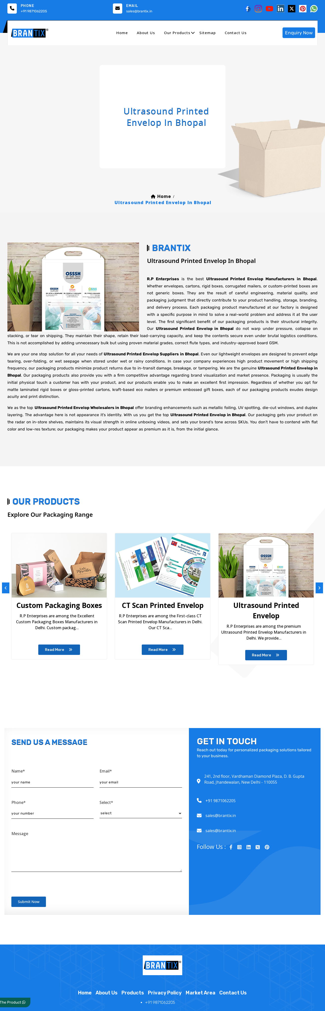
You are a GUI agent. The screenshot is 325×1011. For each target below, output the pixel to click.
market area (200, 999)
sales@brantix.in (139, 11)
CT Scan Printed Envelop (68, 610)
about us (146, 32)
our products (177, 32)
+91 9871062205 (34, 11)
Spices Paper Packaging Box (233, 610)
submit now (29, 907)
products (133, 999)
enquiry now (299, 33)
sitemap (207, 32)
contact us (236, 32)
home (122, 32)
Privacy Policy (165, 999)
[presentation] (48, 889)
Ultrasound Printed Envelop (150, 610)
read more (68, 661)
